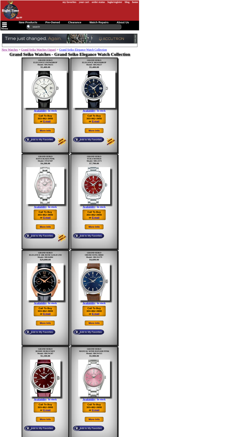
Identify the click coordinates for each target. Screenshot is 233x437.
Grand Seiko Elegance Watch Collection (83, 49)
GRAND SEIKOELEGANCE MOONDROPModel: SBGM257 (94, 62)
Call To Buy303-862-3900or (45, 118)
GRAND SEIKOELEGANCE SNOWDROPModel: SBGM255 (45, 62)
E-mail (47, 121)
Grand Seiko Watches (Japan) (38, 49)
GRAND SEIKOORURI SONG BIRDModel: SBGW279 (94, 255)
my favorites (69, 2)
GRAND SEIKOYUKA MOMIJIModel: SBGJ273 (94, 158)
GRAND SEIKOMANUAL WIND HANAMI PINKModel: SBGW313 (94, 351)
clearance (74, 22)
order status (98, 2)
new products (28, 22)
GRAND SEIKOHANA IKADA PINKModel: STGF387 (45, 158)
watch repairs (99, 22)
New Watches (10, 49)
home (135, 2)
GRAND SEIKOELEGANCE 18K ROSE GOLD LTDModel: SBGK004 (45, 255)
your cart (84, 2)
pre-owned (52, 22)
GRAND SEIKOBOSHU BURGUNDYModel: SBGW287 (45, 351)
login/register (115, 2)
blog (127, 2)
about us (123, 22)
